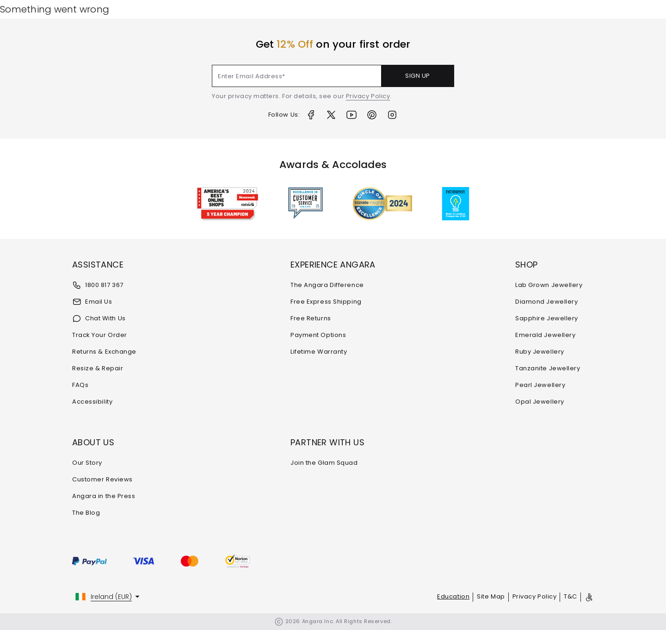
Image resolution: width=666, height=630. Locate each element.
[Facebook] (310, 114)
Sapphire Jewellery (546, 318)
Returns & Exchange (104, 351)
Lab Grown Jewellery (548, 285)
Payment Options (318, 335)
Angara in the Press (103, 496)
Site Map (491, 596)
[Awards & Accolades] (305, 203)
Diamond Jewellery (546, 301)
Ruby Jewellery (539, 351)
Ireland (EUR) (111, 596)
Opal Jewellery (539, 401)
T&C (570, 596)
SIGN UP (417, 75)
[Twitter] (331, 114)
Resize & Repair (97, 368)
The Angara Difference (327, 285)
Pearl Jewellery (540, 384)
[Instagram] (392, 114)
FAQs (80, 384)
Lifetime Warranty (318, 351)
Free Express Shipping (326, 301)
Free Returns (310, 318)
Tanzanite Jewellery (547, 368)
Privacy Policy (368, 96)
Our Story (87, 462)
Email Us (92, 301)
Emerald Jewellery (545, 335)
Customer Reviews (102, 479)
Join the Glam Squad (324, 462)
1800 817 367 (97, 285)
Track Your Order (99, 335)
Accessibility (92, 401)
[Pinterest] (371, 114)
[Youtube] (351, 114)
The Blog (86, 512)
